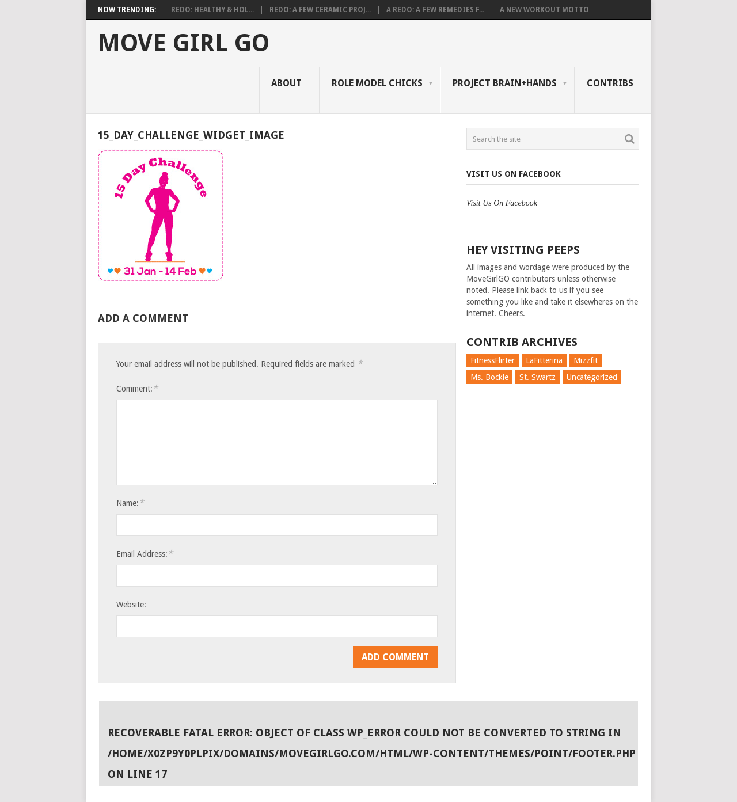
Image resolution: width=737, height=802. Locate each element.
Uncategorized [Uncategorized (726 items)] (592, 377)
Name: (130, 502)
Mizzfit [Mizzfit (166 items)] (585, 360)
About (286, 83)
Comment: (137, 388)
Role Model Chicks (377, 83)
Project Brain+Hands (505, 83)
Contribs (610, 83)
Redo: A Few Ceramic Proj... (320, 10)
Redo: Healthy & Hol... (212, 10)
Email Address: (144, 553)
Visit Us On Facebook (513, 173)
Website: (131, 604)
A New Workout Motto (544, 10)
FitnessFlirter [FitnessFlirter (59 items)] (492, 360)
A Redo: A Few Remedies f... (435, 10)
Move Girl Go (183, 43)
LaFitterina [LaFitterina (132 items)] (544, 360)
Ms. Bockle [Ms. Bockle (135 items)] (489, 377)
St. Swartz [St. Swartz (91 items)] (537, 377)
